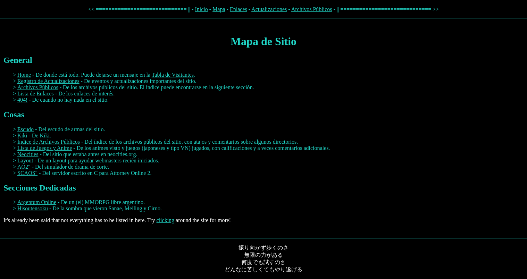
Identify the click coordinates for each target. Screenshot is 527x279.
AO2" (24, 167)
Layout (25, 160)
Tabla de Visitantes (173, 75)
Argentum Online (36, 202)
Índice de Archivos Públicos (48, 142)
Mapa (218, 9)
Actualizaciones (269, 9)
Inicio (201, 9)
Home (24, 75)
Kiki (22, 135)
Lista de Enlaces (35, 93)
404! (22, 100)
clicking (166, 220)
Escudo (25, 129)
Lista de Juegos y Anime (44, 148)
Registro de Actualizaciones (48, 81)
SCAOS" (27, 173)
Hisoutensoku (32, 208)
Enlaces (238, 9)
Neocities (27, 154)
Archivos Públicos (311, 9)
